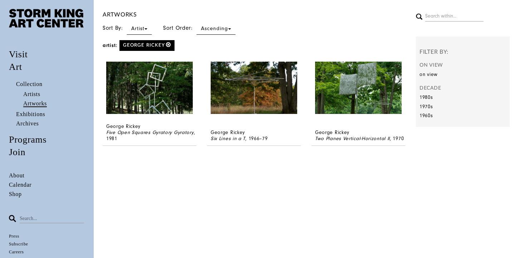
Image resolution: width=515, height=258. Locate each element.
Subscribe (18, 244)
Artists (31, 94)
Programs (27, 139)
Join (17, 152)
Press (14, 236)
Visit (18, 54)
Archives (27, 123)
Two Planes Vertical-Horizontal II (352, 138)
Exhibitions (30, 114)
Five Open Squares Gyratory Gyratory (150, 132)
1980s (426, 97)
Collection (29, 84)
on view (429, 74)
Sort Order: (199, 28)
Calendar (20, 185)
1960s (426, 116)
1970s (426, 107)
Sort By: (127, 28)
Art (15, 67)
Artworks (35, 103)
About (17, 175)
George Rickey (147, 45)
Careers (16, 251)
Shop (15, 194)
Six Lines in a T (228, 138)
